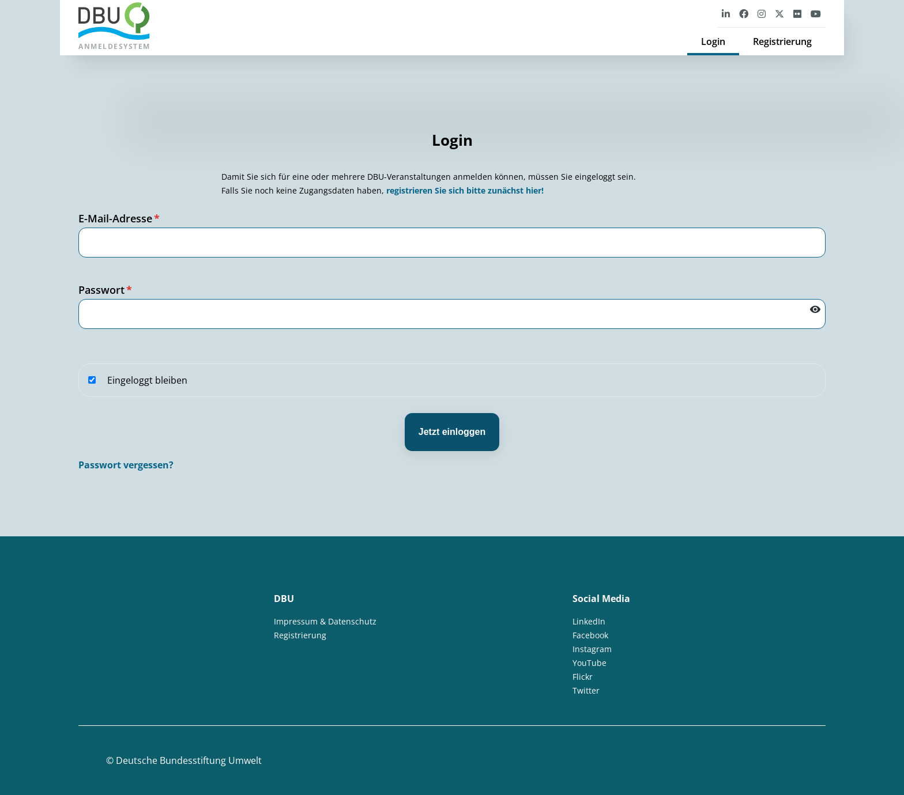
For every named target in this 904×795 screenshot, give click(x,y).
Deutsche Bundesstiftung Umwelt (189, 760)
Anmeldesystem (114, 26)
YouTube (589, 662)
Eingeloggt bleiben (137, 380)
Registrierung (782, 41)
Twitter (586, 690)
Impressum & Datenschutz (325, 621)
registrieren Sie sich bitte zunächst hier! (465, 190)
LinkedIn (588, 621)
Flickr (582, 676)
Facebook (590, 635)
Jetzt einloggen (452, 432)
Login (713, 41)
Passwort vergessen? (126, 465)
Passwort (105, 290)
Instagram (592, 648)
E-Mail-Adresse (119, 218)
